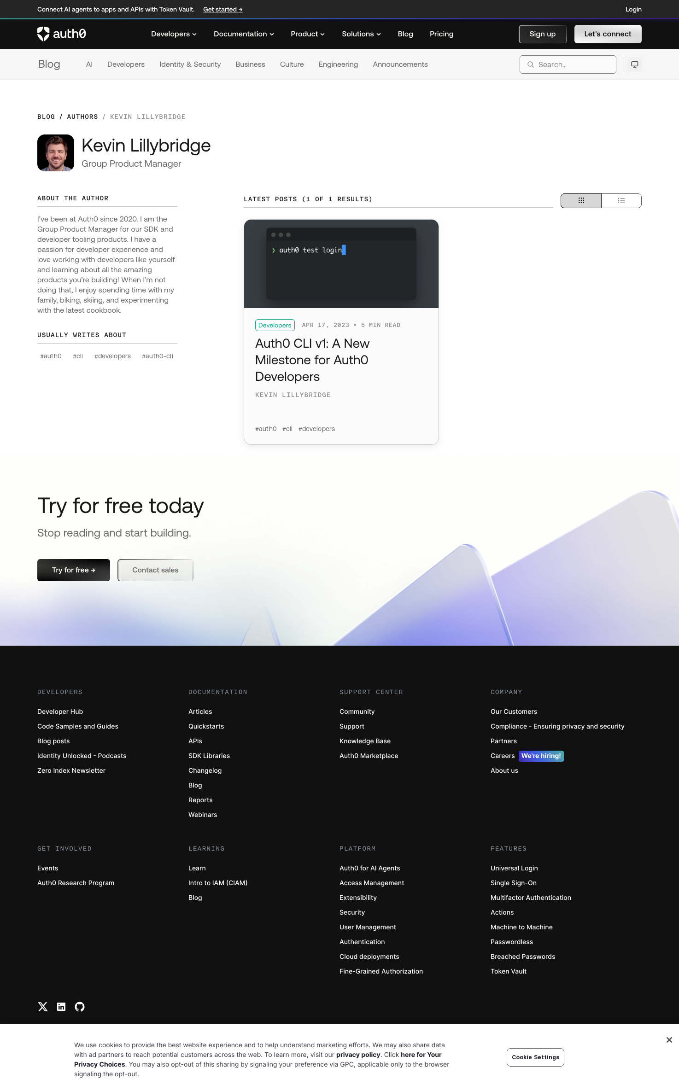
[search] (568, 64)
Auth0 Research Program (75, 883)
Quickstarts (206, 726)
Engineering (338, 64)
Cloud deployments (369, 957)
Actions (502, 912)
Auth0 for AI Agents (370, 868)
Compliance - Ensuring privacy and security (558, 726)
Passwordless (512, 942)
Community (357, 712)
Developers (126, 64)
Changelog (205, 771)
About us (504, 771)
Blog (49, 64)
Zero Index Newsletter (71, 771)
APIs (195, 741)
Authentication (362, 942)
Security (352, 912)
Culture (292, 64)
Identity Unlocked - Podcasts (82, 756)
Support (352, 726)
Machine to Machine (522, 927)
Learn (197, 868)
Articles (200, 712)
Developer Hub (60, 712)
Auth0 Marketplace (369, 756)
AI (89, 64)
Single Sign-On (514, 883)
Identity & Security (190, 64)
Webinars (202, 815)
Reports (200, 800)
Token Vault (509, 971)
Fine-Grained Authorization (381, 971)
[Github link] (79, 1006)
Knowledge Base (365, 741)
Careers (527, 756)
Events (47, 868)
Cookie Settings (536, 1057)
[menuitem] (174, 34)
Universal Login (514, 868)
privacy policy (358, 1055)
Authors (82, 116)
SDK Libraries (209, 756)
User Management (368, 927)
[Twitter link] (42, 1006)
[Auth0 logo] (61, 34)
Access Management (372, 883)
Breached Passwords (523, 957)
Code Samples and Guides (77, 726)
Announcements (400, 64)
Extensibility (358, 898)
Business (250, 64)
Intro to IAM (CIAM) (218, 883)
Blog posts (53, 741)
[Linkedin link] (61, 1006)
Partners (504, 741)
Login (634, 9)
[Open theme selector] (634, 64)
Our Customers (514, 712)
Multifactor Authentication (531, 898)
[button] (543, 34)
